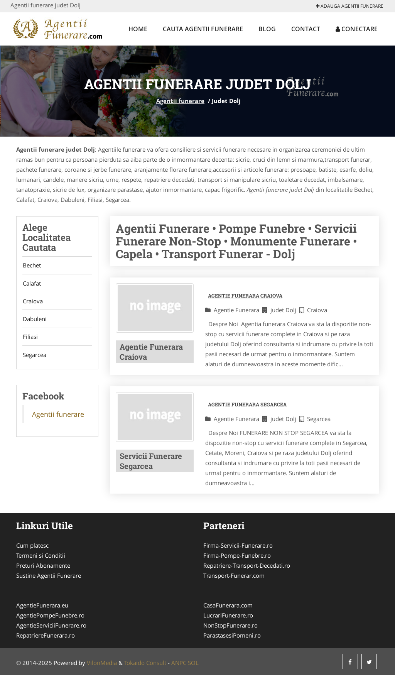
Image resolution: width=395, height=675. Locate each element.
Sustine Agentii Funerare (48, 575)
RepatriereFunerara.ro (45, 635)
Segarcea (34, 356)
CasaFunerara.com (228, 605)
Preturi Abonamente (43, 565)
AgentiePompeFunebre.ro (50, 615)
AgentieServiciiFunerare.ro (51, 625)
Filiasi (29, 338)
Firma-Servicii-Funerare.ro (238, 545)
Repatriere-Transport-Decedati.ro (246, 565)
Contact (305, 29)
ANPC (178, 663)
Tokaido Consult (145, 663)
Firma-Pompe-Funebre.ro (237, 555)
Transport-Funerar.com (234, 575)
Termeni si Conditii (40, 555)
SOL (193, 663)
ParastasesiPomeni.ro (232, 635)
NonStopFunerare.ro (230, 625)
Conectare (357, 29)
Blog (267, 29)
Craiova (32, 302)
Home (137, 29)
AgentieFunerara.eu (42, 605)
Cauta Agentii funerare (203, 29)
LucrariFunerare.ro (228, 615)
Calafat (31, 284)
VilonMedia (102, 663)
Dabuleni (34, 320)
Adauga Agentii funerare (349, 6)
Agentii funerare (180, 101)
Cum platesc (32, 545)
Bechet (31, 265)
